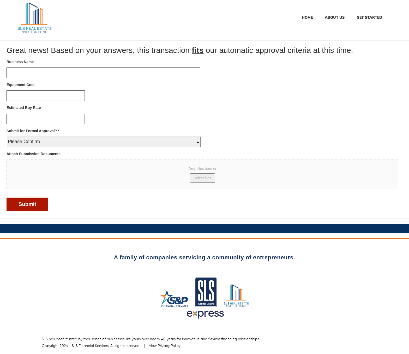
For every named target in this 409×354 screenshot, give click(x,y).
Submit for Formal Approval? (33, 131)
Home (307, 17)
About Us (335, 17)
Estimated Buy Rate (24, 108)
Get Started (369, 17)
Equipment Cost (20, 85)
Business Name (20, 62)
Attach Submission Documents (34, 154)
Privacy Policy (169, 346)
